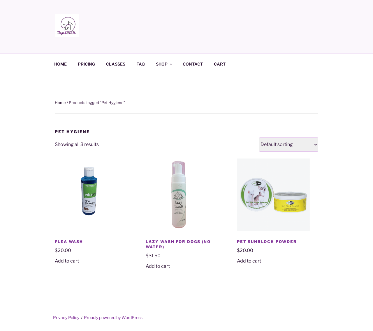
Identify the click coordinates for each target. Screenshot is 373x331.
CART (220, 63)
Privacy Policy (66, 317)
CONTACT (193, 63)
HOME (60, 63)
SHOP (164, 63)
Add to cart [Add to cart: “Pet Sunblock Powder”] (249, 261)
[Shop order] (288, 145)
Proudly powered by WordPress (113, 317)
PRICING (86, 63)
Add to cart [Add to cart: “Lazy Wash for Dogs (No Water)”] (158, 266)
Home (60, 102)
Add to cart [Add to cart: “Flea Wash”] (67, 261)
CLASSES (115, 63)
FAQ (140, 63)
